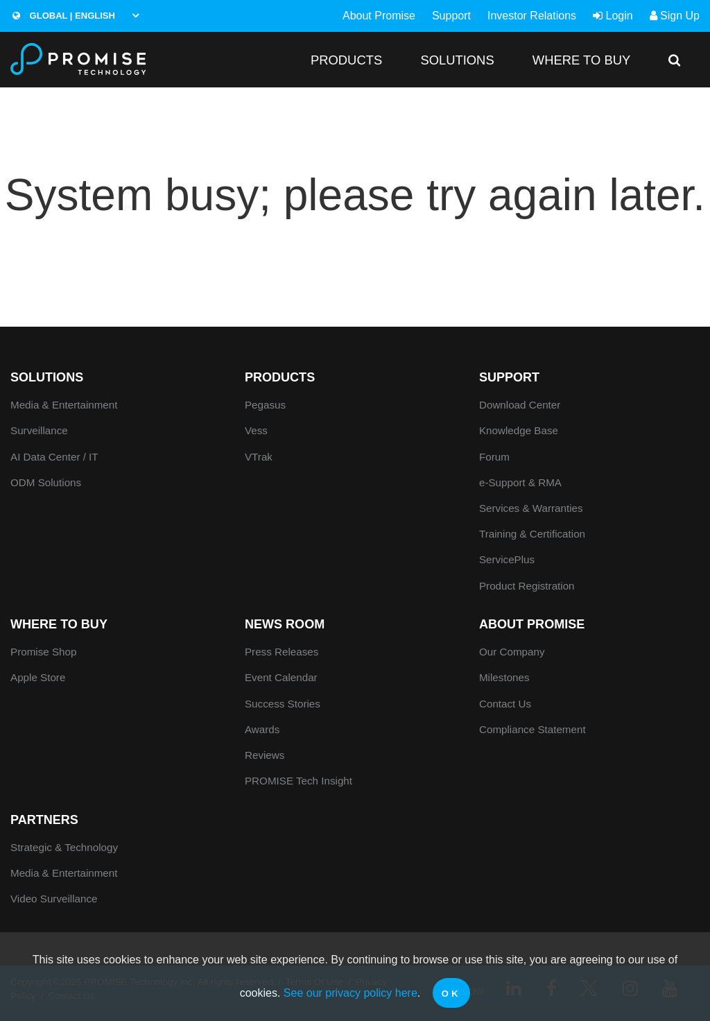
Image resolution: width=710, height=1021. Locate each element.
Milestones (504, 677)
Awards (262, 729)
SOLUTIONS (457, 60)
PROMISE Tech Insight (298, 781)
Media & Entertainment (64, 405)
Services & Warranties (531, 508)
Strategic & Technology (64, 847)
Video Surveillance (54, 898)
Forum (494, 457)
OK (452, 993)
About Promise (379, 16)
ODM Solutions (45, 482)
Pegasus (265, 405)
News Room (284, 624)
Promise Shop (43, 652)
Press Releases (281, 652)
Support (451, 16)
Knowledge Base (518, 430)
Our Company (512, 652)
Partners (44, 820)
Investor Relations (531, 16)
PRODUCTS (346, 60)
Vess (256, 430)
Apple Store (37, 677)
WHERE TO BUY (581, 60)
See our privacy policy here (350, 993)
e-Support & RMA (520, 482)
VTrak (258, 457)
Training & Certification (532, 534)
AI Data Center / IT (54, 457)
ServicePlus (507, 559)
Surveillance (39, 430)
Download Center (519, 405)
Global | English (63, 15)
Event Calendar (281, 677)
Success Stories (282, 704)
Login (613, 16)
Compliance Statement (532, 729)
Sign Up (675, 16)
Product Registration (527, 586)
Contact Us (505, 704)
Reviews (264, 755)
